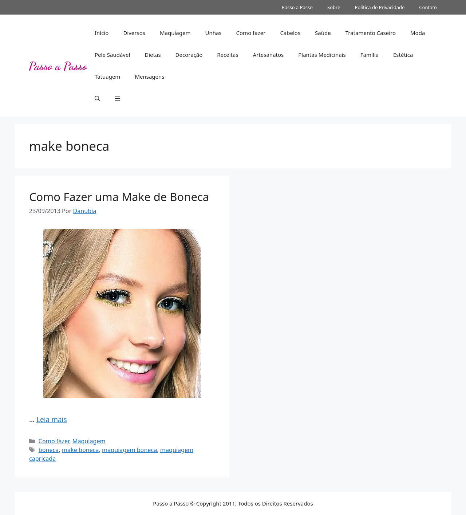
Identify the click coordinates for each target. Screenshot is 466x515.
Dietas (153, 54)
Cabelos (290, 32)
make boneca (80, 450)
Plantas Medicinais (322, 54)
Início (101, 32)
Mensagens (149, 76)
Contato (428, 7)
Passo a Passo (297, 7)
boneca (49, 450)
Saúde (323, 32)
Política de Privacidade (380, 7)
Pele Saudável (112, 54)
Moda (417, 32)
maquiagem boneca (129, 450)
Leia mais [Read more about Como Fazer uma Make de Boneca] (51, 419)
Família (369, 54)
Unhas (213, 32)
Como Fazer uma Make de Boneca (119, 196)
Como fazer (251, 32)
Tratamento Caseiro (370, 32)
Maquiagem (175, 32)
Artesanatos (268, 54)
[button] (97, 98)
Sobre (333, 7)
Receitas (227, 54)
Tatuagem (107, 76)
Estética (403, 54)
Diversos (134, 32)
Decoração (189, 54)
